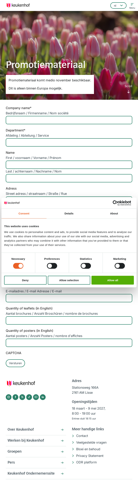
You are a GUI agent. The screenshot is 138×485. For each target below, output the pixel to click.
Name (10, 152)
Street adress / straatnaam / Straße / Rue (36, 194)
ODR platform (86, 462)
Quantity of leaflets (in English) (29, 308)
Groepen (15, 451)
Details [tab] (69, 213)
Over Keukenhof (21, 430)
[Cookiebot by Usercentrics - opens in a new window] (118, 203)
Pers (11, 462)
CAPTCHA (13, 353)
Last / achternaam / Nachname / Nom (34, 171)
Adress (11, 188)
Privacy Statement (90, 456)
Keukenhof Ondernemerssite (31, 473)
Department (15, 130)
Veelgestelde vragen (91, 442)
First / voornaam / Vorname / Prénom (33, 158)
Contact (82, 436)
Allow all (112, 280)
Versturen (15, 363)
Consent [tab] (24, 213)
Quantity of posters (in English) (29, 331)
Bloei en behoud (88, 449)
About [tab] (114, 213)
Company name (18, 108)
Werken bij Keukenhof (26, 441)
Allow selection (69, 280)
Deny (25, 280)
